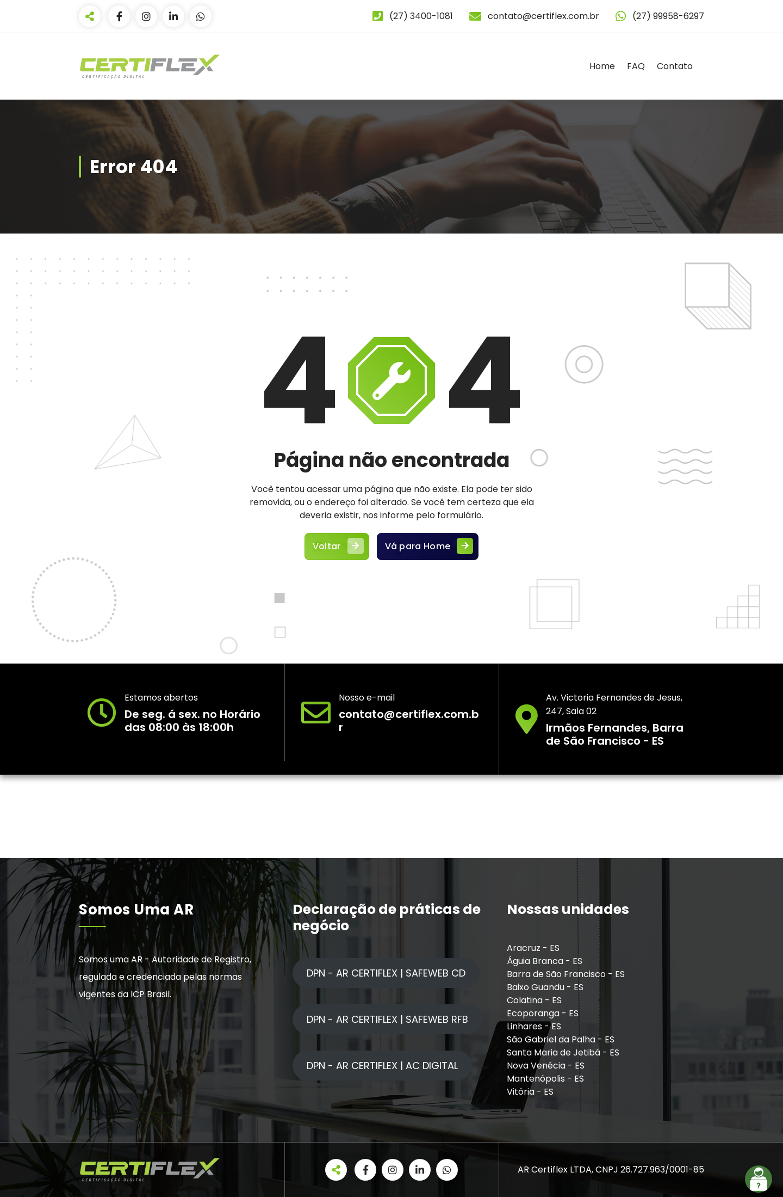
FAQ (636, 66)
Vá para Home (427, 546)
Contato (675, 66)
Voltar (337, 546)
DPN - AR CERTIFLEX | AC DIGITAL (382, 1065)
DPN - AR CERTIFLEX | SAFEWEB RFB (387, 1019)
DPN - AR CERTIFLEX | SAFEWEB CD (386, 973)
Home (602, 66)
